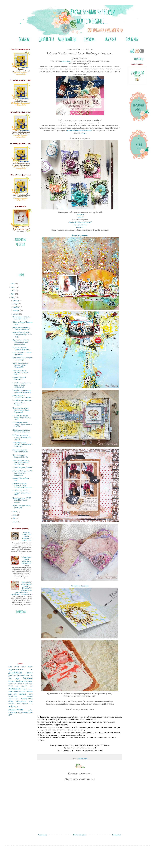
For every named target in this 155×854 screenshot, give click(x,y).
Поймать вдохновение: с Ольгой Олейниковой (21, 431)
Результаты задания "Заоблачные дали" (20, 451)
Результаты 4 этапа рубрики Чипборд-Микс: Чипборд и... (22, 445)
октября (16, 307)
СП (24, 688)
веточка (80, 227)
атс (20, 691)
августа (16, 314)
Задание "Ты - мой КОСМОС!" (19, 379)
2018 (13, 291)
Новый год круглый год (20, 686)
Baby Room (13, 667)
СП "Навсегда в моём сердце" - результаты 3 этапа (22, 493)
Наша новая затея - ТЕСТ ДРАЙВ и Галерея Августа (22, 500)
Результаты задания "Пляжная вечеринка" (21, 348)
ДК (15, 675)
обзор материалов (17, 701)
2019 (13, 287)
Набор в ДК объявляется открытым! (21, 506)
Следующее (42, 835)
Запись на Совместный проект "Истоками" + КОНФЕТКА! (26, 537)
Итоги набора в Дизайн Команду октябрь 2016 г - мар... (22, 335)
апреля (15, 522)
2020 (13, 284)
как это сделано (17, 694)
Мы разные (28, 681)
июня (15, 515)
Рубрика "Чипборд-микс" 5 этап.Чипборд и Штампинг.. (22, 473)
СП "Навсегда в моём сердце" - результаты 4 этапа (22, 417)
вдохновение (27, 691)
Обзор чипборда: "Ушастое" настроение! (22, 396)
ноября (15, 304)
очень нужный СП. (24, 703)
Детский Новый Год (25, 675)
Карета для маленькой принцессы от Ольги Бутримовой (21, 410)
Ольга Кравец (65, 61)
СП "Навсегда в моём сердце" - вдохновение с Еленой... (22, 425)
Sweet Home (27, 667)
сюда (84, 133)
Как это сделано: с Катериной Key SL (20, 456)
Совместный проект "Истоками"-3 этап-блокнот (26, 560)
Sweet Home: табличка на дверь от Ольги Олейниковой (22, 385)
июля (15, 512)
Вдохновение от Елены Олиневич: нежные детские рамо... (21, 342)
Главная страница (79, 835)
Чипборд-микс (82, 758)
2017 (13, 294)
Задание (27, 678)
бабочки (80, 214)
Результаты (14, 688)
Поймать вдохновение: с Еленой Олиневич (21, 318)
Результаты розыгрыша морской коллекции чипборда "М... (21, 462)
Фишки (30, 689)
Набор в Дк (12, 683)
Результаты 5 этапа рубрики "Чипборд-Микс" (20, 372)
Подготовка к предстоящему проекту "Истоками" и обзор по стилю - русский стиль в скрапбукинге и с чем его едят (21, 588)
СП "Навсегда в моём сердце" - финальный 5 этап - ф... (22, 437)
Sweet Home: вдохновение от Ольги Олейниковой (22, 391)
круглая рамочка (80, 225)
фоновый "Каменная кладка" (80, 222)
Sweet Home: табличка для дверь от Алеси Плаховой (22, 403)
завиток (80, 217)
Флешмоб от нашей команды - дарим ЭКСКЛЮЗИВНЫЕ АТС (22, 485)
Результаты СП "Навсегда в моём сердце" (22, 359)
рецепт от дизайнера (21, 712)
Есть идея (13, 679)
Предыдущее (116, 835)
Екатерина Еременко (80, 586)
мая (14, 518)
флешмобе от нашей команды (79, 130)
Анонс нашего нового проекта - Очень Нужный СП (20, 365)
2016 (13, 297)
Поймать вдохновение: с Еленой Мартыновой (21, 328)
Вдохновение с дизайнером (20, 671)
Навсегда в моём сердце (24, 683)
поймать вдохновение (15, 708)
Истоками (11, 681)
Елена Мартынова (80, 235)
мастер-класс (26, 699)
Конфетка (19, 681)
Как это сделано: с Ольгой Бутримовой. (22, 353)
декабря (16, 300)
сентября (16, 311)
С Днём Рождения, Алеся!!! (22, 468)
